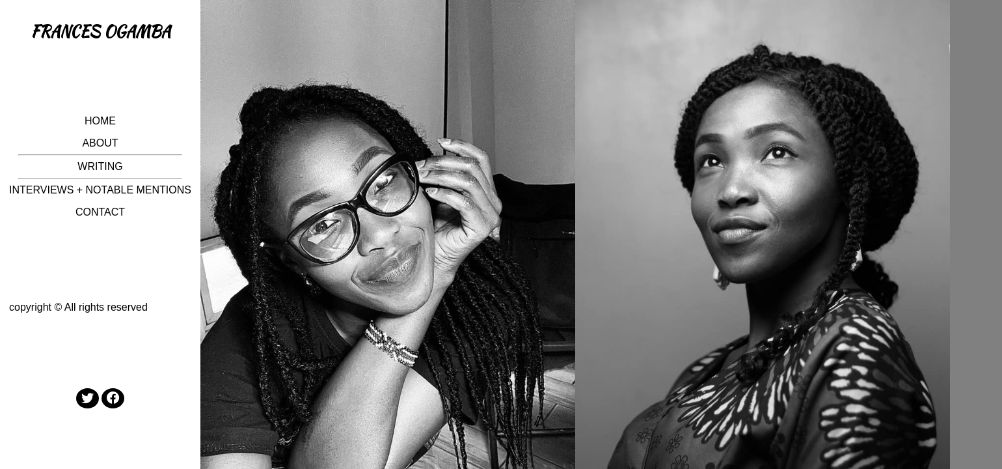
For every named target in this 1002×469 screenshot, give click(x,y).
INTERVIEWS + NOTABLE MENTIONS (100, 189)
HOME (100, 120)
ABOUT (100, 143)
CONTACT (100, 212)
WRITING (99, 166)
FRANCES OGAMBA (100, 31)
